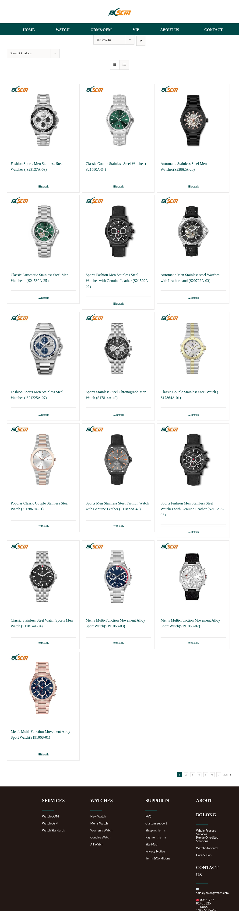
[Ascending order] (140, 41)
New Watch (98, 816)
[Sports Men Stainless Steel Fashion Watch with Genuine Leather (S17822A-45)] (118, 460)
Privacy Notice (155, 851)
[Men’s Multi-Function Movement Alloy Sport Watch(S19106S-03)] (118, 577)
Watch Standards (53, 830)
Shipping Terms (155, 830)
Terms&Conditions (157, 858)
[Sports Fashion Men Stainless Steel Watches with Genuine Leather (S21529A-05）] (118, 231)
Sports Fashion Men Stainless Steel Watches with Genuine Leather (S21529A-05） (117, 281)
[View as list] (124, 65)
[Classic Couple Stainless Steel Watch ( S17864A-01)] (193, 348)
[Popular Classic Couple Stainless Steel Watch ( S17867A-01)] (43, 460)
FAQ (148, 816)
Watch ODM (50, 816)
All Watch (96, 844)
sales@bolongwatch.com (212, 891)
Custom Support (156, 823)
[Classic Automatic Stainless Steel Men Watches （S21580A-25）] (43, 231)
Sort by (104, 39)
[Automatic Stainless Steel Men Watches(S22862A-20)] (193, 120)
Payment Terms (156, 837)
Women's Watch (101, 830)
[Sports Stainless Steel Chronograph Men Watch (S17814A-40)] (118, 348)
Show (21, 53)
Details (45, 186)
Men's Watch (99, 823)
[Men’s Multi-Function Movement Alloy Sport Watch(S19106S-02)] (193, 577)
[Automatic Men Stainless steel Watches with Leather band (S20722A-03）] (193, 231)
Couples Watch (100, 837)
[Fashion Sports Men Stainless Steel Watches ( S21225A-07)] (43, 348)
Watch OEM (50, 823)
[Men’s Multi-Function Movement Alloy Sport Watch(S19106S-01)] (43, 688)
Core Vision (203, 855)
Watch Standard (207, 848)
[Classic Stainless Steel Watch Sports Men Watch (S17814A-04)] (43, 577)
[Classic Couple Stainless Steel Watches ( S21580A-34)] (118, 120)
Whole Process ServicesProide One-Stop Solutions (207, 836)
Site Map (151, 844)
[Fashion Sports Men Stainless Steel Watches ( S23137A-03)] (43, 120)
